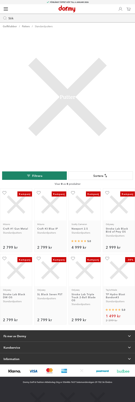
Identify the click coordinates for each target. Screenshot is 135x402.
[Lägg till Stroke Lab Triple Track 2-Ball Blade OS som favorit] (73, 258)
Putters (26, 26)
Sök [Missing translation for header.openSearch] (8, 18)
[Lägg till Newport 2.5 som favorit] (73, 193)
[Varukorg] (128, 9)
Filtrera (35, 176)
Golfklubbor (10, 26)
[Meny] (5, 9)
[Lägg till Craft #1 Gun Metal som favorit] (4, 193)
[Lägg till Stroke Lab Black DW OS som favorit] (4, 258)
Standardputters (44, 26)
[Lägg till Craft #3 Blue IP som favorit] (38, 193)
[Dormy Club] (120, 9)
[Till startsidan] (67, 8)
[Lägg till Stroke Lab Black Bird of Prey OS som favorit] (107, 193)
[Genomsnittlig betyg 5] (79, 241)
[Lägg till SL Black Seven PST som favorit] (38, 258)
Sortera (100, 176)
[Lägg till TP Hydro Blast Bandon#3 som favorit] (107, 258)
